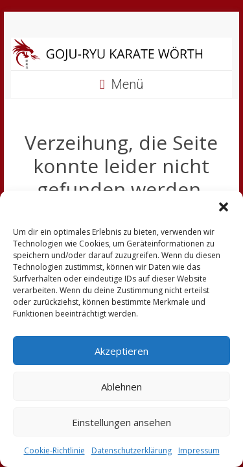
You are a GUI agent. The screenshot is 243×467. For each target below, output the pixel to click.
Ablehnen (121, 386)
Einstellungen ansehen (121, 422)
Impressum (199, 450)
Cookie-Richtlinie (54, 450)
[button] (223, 206)
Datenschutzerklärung (131, 450)
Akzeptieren (121, 350)
